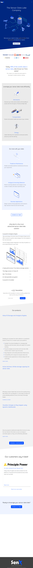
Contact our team (16, 214)
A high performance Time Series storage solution (16, 268)
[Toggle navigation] (31, 2)
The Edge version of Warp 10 (10, 271)
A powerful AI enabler (8, 280)
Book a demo (16, 43)
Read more (6, 485)
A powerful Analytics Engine (10, 234)
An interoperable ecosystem (10, 277)
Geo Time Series (7, 274)
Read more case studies (16, 489)
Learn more (5, 361)
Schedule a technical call (16, 443)
